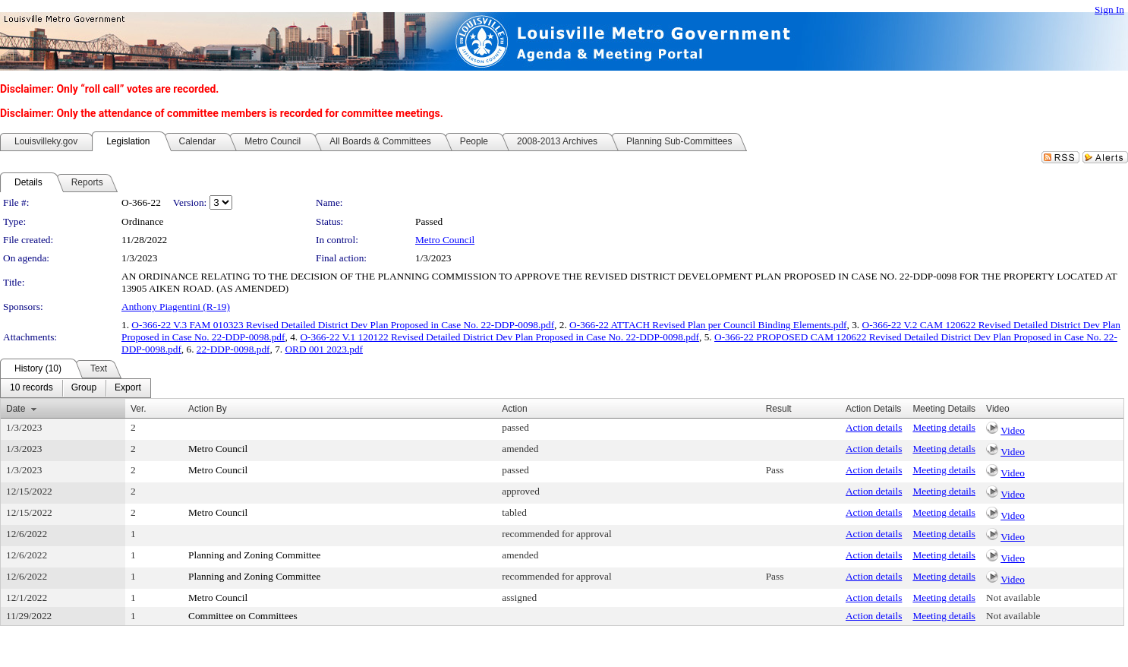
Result (779, 408)
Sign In (1109, 9)
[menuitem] (31, 388)
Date (15, 408)
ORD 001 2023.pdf (324, 349)
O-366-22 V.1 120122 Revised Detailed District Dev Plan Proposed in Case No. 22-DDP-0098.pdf (499, 337)
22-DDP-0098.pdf (233, 349)
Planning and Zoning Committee (254, 555)
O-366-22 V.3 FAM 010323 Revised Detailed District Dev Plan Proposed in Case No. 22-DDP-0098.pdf (342, 324)
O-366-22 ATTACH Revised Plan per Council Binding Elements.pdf (707, 324)
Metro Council (444, 239)
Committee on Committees (243, 615)
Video (1012, 430)
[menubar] (75, 388)
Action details (874, 427)
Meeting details (943, 427)
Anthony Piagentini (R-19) (175, 306)
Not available (1013, 597)
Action (514, 408)
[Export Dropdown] (128, 388)
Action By (207, 408)
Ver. (139, 408)
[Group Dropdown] (84, 388)
